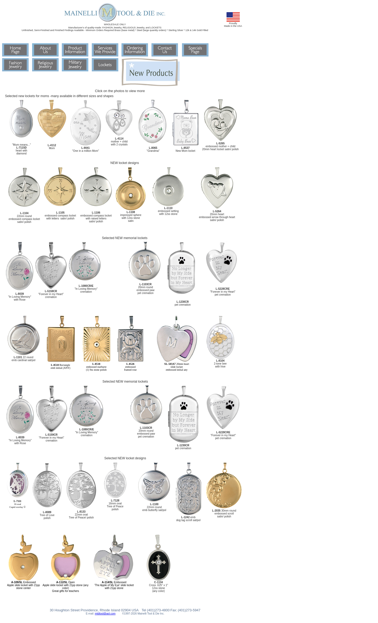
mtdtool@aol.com (105, 613)
